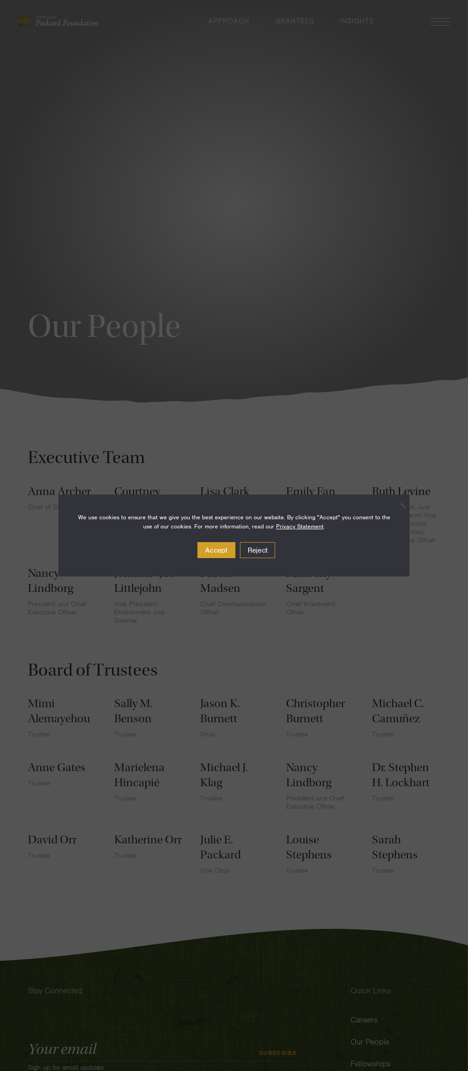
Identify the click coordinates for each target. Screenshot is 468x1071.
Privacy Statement (300, 526)
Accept (216, 550)
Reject (258, 550)
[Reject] (398, 505)
